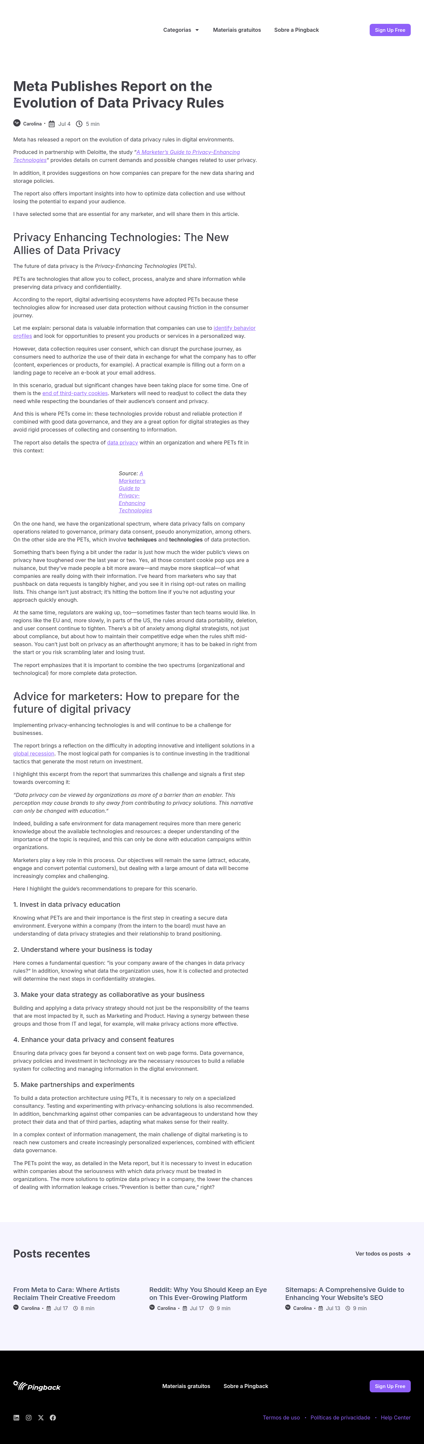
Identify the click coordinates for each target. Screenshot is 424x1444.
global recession (33, 753)
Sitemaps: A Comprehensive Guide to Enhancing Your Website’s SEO (344, 1294)
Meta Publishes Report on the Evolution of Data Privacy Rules (118, 94)
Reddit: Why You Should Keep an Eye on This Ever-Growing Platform (208, 1294)
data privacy (122, 442)
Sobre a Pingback (296, 29)
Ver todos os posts (379, 1253)
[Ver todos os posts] (408, 1254)
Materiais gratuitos (237, 29)
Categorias (181, 30)
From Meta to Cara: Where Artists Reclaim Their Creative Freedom (66, 1294)
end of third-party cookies (75, 393)
